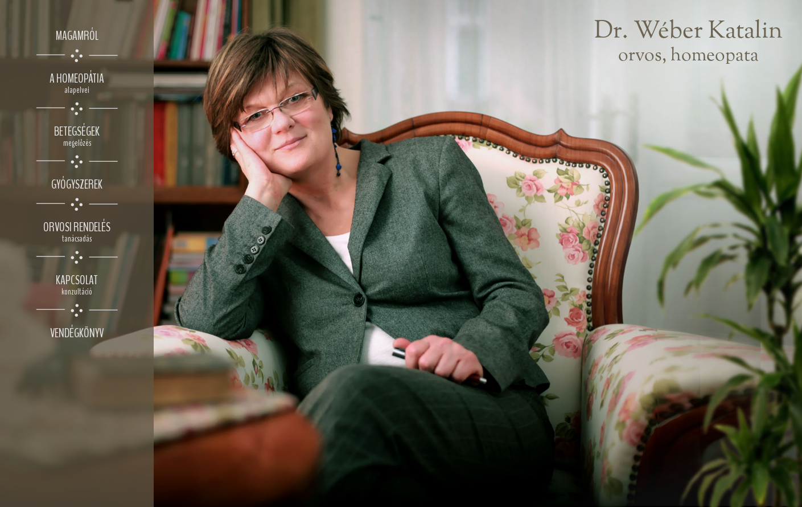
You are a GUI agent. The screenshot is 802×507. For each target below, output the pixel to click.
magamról (77, 35)
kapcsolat (77, 284)
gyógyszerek (76, 184)
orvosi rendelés (76, 231)
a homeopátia (77, 83)
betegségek (77, 136)
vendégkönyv (77, 333)
